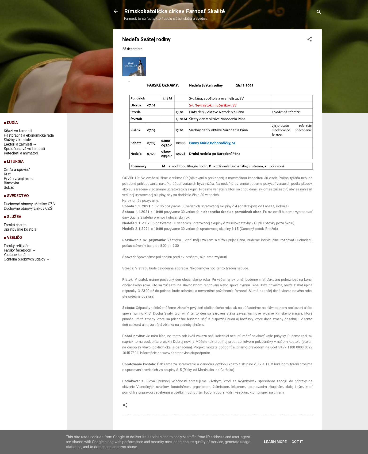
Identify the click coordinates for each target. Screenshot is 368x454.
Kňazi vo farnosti (18, 131)
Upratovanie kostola (20, 229)
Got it (297, 442)
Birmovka (11, 183)
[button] (309, 40)
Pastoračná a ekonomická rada (29, 135)
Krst (7, 174)
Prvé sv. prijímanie (19, 178)
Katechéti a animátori (21, 153)
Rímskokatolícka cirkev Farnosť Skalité (174, 11)
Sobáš (9, 187)
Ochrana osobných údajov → (27, 259)
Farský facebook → (20, 250)
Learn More (275, 442)
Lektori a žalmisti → (20, 144)
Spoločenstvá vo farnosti (24, 148)
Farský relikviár (16, 246)
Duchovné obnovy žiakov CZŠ (28, 208)
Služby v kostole (17, 140)
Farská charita (15, 225)
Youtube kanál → (17, 255)
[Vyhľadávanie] (319, 13)
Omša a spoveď (17, 169)
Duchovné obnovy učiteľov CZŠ (29, 204)
